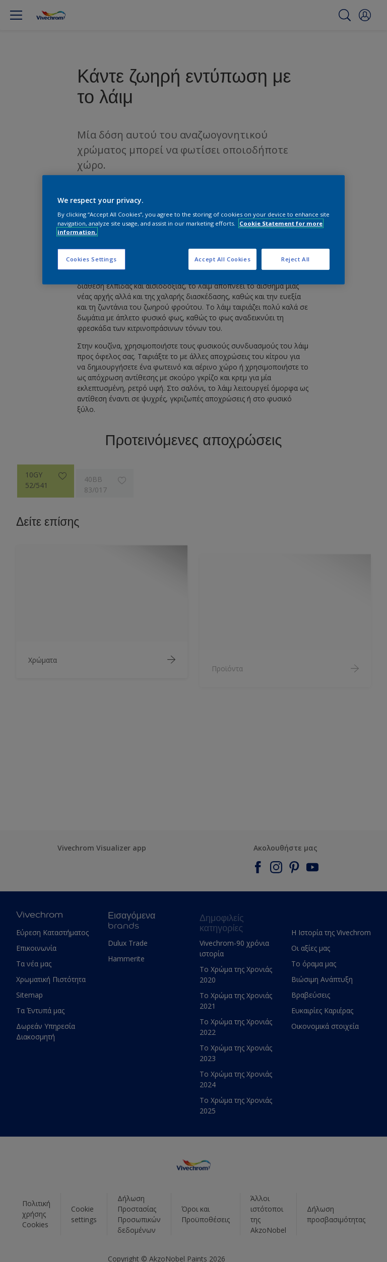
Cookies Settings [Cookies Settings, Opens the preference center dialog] (91, 259)
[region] (193, 230)
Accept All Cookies (222, 259)
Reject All (295, 259)
